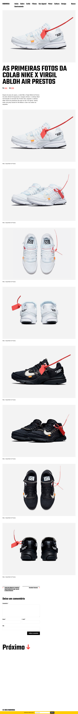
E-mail (23, 619)
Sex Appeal (42, 4)
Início (16, 4)
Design (63, 4)
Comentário (5, 603)
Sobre (22, 4)
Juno (6, 88)
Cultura (56, 4)
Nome (4, 619)
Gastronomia (19, 7)
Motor (50, 4)
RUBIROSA (5, 4)
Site (3, 626)
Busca (73, 4)
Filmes (34, 4)
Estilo (28, 4)
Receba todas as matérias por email (29, 712)
